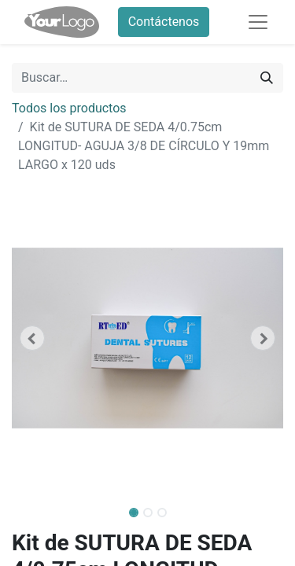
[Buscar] (266, 78)
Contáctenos (164, 21)
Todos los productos (69, 108)
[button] (32, 338)
